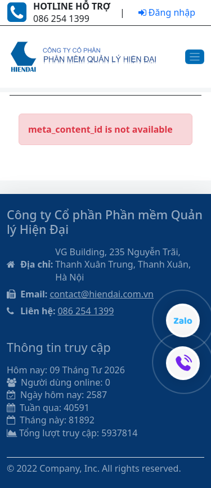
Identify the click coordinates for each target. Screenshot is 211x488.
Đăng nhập (166, 12)
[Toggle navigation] (195, 57)
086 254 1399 (85, 311)
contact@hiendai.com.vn (102, 294)
